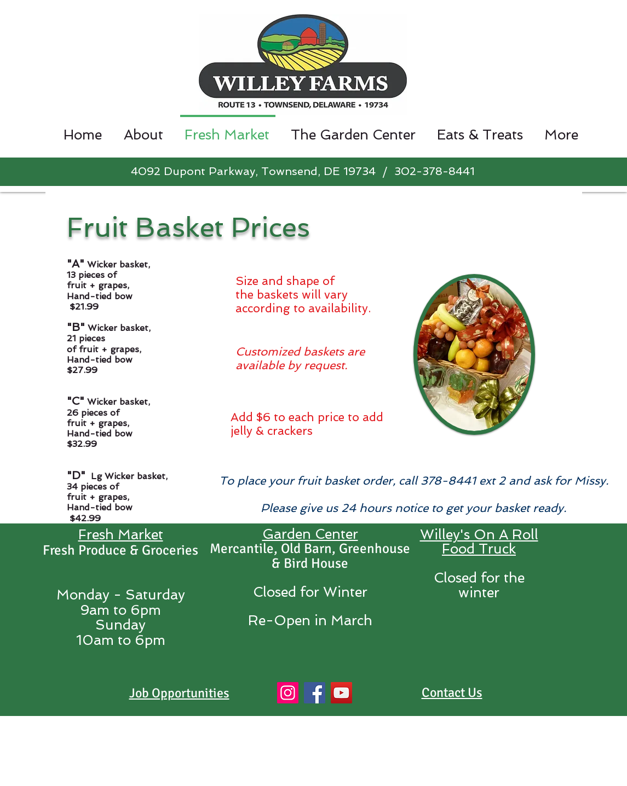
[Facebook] (314, 692)
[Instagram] (287, 692)
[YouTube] (341, 692)
